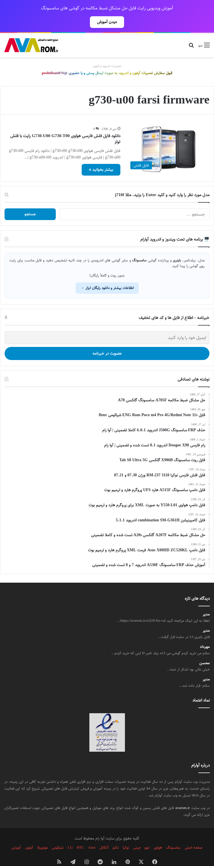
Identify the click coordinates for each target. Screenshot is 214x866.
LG (70, 835)
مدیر (206, 602)
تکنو (116, 835)
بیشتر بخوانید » (101, 157)
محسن (204, 651)
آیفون (29, 835)
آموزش (16, 835)
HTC (80, 835)
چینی (137, 835)
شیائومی (58, 835)
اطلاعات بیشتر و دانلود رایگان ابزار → (107, 275)
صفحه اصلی (194, 835)
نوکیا (126, 835)
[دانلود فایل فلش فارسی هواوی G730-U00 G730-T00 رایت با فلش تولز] (168, 136)
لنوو (147, 835)
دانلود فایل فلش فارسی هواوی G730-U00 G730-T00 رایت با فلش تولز (65, 126)
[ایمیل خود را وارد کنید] (107, 325)
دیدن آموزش (107, 22)
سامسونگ (173, 835)
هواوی (158, 835)
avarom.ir (182, 795)
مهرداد (205, 634)
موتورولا (42, 835)
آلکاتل (104, 835)
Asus (92, 835)
